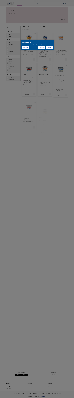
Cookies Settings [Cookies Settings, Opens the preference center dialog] (25, 47)
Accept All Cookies (42, 47)
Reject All (49, 47)
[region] (37, 45)
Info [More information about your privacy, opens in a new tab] (41, 44)
